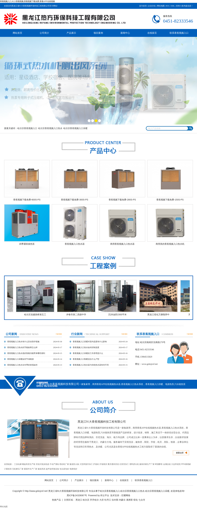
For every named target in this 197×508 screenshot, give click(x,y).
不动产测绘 (54, 464)
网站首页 (17, 33)
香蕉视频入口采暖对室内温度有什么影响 (90, 342)
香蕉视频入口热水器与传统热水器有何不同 (91, 365)
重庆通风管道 (113, 464)
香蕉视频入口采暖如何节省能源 (20, 359)
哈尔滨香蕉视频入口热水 (50, 128)
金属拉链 (167, 464)
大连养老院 (176, 464)
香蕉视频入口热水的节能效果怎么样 (22, 347)
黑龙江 (79, 500)
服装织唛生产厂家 (146, 464)
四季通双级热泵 (27, 244)
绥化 (135, 500)
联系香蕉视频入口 (179, 33)
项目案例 (98, 33)
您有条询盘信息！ (184, 6)
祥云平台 (104, 495)
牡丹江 (107, 500)
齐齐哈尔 (94, 500)
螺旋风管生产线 (28, 464)
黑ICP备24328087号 (77, 495)
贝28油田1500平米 (118, 314)
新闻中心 (125, 33)
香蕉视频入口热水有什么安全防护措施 (23, 342)
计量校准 (8, 469)
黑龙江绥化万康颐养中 (160, 314)
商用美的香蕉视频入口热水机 (170, 244)
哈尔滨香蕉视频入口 (27, 128)
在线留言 (152, 33)
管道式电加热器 (42, 464)
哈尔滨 (86, 500)
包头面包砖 (64, 469)
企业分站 (152, 6)
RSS (167, 6)
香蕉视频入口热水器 (75, 244)
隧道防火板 (74, 464)
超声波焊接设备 (52, 469)
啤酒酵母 (159, 464)
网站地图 (161, 6)
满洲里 (129, 500)
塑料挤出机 (134, 464)
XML (173, 6)
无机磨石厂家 (17, 469)
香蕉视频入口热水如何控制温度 (86, 347)
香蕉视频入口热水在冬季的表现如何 (22, 365)
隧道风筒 (41, 469)
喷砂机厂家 (64, 464)
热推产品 (56, 500)
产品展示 (71, 33)
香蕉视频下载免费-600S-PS (26, 199)
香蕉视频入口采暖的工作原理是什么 (88, 353)
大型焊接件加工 (86, 464)
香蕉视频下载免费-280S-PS (122, 199)
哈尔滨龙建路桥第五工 (36, 314)
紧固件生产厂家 (30, 469)
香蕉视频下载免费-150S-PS (170, 199)
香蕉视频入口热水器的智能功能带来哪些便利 (26, 353)
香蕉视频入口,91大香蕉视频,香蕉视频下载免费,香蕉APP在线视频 (27, 1)
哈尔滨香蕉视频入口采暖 (75, 128)
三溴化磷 (18, 464)
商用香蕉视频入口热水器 (122, 244)
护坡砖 (96, 464)
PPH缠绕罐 (186, 464)
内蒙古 (122, 500)
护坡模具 (103, 464)
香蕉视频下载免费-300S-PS (74, 199)
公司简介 (44, 33)
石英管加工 (124, 464)
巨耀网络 (125, 495)
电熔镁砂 (73, 469)
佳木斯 (115, 500)
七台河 (141, 500)
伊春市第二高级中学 (77, 314)
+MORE (58, 334)
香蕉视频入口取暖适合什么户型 (86, 359)
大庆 (101, 500)
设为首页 (143, 6)
